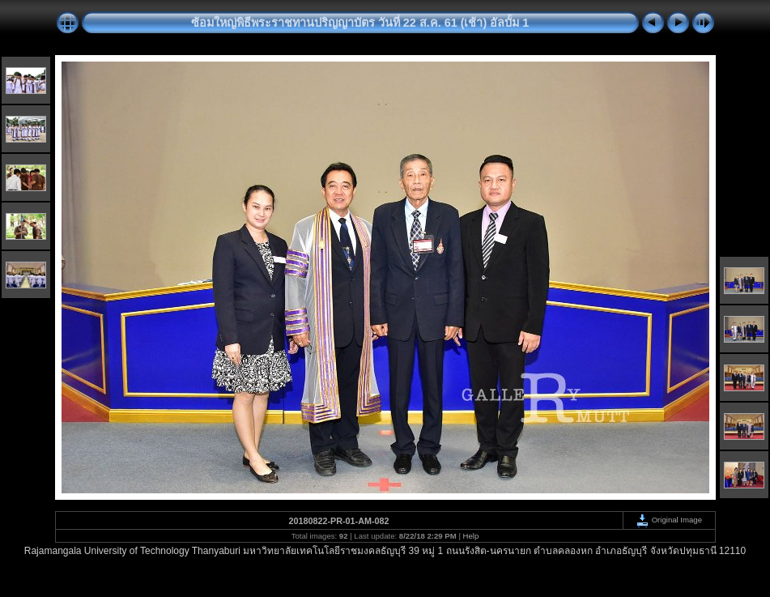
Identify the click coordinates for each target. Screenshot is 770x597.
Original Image (669, 519)
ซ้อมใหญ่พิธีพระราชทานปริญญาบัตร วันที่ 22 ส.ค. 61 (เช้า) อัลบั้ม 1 (360, 22)
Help (471, 535)
